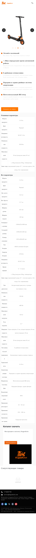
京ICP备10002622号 (7, 511)
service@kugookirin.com (11, 494)
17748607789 (7, 492)
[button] (4, 30)
